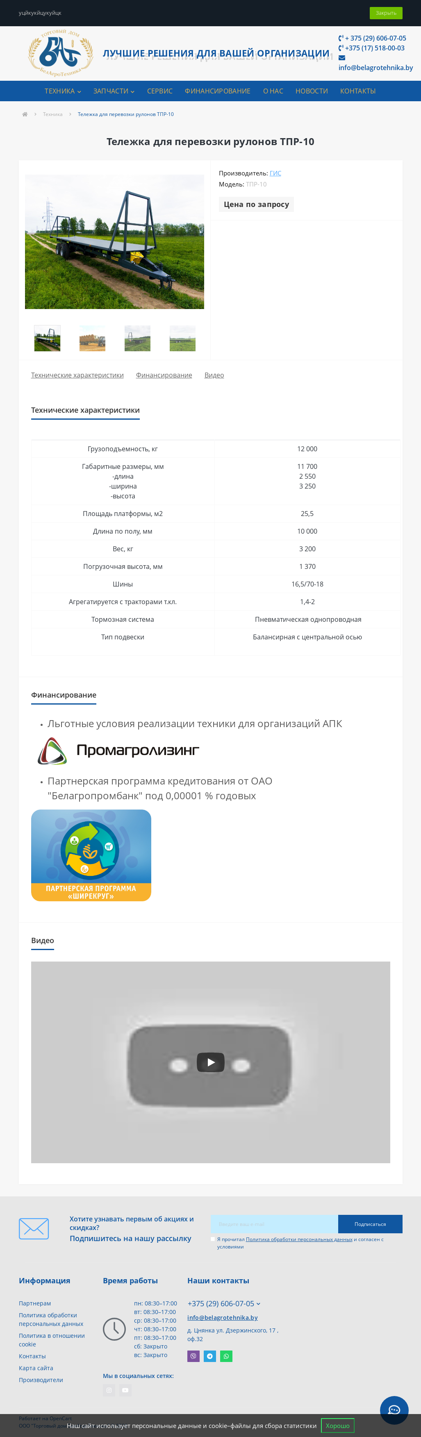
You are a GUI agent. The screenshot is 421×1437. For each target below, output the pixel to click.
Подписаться (370, 1224)
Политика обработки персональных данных (299, 1239)
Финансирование (164, 375)
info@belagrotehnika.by (376, 63)
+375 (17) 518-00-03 (372, 47)
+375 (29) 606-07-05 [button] (224, 1303)
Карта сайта (36, 1368)
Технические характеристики (77, 375)
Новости (312, 90)
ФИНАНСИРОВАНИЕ (217, 90)
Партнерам (35, 1303)
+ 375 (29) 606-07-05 (372, 38)
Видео (214, 375)
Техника (53, 114)
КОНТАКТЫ (358, 90)
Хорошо (338, 1425)
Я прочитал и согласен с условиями (300, 1243)
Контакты (32, 1356)
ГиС (275, 173)
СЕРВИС (160, 90)
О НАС (273, 90)
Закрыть (386, 12)
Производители (41, 1380)
